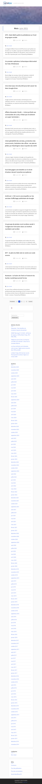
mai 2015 (13, 726)
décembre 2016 (15, 676)
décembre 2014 (15, 741)
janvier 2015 (14, 738)
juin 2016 (13, 691)
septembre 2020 (15, 542)
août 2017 (13, 652)
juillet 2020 (14, 548)
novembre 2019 (15, 572)
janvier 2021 (14, 530)
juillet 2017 (14, 655)
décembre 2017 (15, 640)
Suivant (30, 301)
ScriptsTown (24, 782)
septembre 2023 (15, 435)
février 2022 (14, 491)
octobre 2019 (14, 575)
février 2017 (14, 670)
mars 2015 (13, 732)
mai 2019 (13, 590)
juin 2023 (13, 444)
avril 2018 (13, 628)
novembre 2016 (15, 679)
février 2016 (14, 700)
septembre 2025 (15, 376)
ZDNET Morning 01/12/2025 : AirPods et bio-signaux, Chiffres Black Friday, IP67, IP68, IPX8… (21, 334)
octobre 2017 (14, 646)
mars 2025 (13, 393)
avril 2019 (13, 593)
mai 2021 (13, 518)
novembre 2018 (15, 607)
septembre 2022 (15, 471)
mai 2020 (13, 554)
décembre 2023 (15, 426)
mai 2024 (13, 411)
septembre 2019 (15, 578)
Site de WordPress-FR (16, 774)
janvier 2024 (14, 423)
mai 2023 (13, 447)
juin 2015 (13, 723)
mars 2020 (13, 560)
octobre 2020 (14, 539)
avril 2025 (13, 390)
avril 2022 (13, 486)
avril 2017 (13, 664)
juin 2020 (13, 551)
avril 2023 (13, 450)
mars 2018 (13, 631)
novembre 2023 (15, 429)
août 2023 (13, 438)
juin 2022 (13, 480)
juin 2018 (13, 622)
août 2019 (13, 581)
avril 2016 (13, 694)
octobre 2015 (14, 711)
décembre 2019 (15, 569)
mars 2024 (13, 417)
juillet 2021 (14, 512)
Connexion (13, 765)
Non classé (9, 45)
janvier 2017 (14, 673)
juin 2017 (13, 658)
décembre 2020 (15, 533)
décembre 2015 (15, 705)
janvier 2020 (14, 566)
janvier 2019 (14, 601)
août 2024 (13, 402)
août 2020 (13, 545)
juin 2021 (13, 515)
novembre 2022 (15, 465)
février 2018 (14, 634)
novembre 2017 (15, 643)
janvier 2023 (14, 459)
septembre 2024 (15, 399)
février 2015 (14, 735)
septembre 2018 (15, 613)
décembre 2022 (15, 462)
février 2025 (14, 396)
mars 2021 (13, 524)
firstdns (25, 40)
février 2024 (14, 420)
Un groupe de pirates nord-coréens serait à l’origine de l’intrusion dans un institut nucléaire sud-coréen (20, 226)
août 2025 (13, 379)
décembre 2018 (15, 604)
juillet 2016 (14, 688)
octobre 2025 (14, 373)
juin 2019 (13, 587)
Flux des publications (16, 768)
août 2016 (13, 685)
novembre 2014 (15, 744)
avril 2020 (13, 557)
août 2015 (13, 717)
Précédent (12, 301)
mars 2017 (13, 667)
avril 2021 (13, 521)
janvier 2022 (14, 495)
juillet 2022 (14, 477)
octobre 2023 (14, 432)
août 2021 (13, 509)
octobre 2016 (14, 682)
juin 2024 (13, 408)
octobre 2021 (14, 503)
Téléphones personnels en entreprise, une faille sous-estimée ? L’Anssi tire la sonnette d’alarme (20, 341)
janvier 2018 (14, 637)
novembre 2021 (15, 500)
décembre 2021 (15, 497)
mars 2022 (13, 489)
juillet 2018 (14, 619)
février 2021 (14, 527)
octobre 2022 (14, 468)
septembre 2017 (15, 649)
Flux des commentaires (16, 771)
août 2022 (13, 474)
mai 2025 (13, 388)
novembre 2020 (15, 536)
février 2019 (14, 598)
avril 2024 (13, 414)
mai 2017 (13, 661)
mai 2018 (13, 625)
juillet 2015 (14, 720)
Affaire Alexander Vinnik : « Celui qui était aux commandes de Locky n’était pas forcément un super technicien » (20, 114)
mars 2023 (13, 453)
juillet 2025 (14, 382)
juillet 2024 (14, 405)
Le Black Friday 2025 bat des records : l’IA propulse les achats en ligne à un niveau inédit (20, 354)
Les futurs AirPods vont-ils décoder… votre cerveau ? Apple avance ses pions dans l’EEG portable (20, 348)
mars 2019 (13, 596)
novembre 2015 (15, 708)
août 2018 (13, 616)
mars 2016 (13, 697)
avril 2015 (13, 729)
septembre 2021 (15, 506)
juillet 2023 (14, 441)
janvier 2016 (14, 703)
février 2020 (14, 563)
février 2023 (14, 456)
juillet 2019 (14, 584)
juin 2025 (13, 385)
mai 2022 (13, 483)
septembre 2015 (15, 714)
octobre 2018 (14, 610)
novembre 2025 (15, 370)
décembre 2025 (15, 367)
